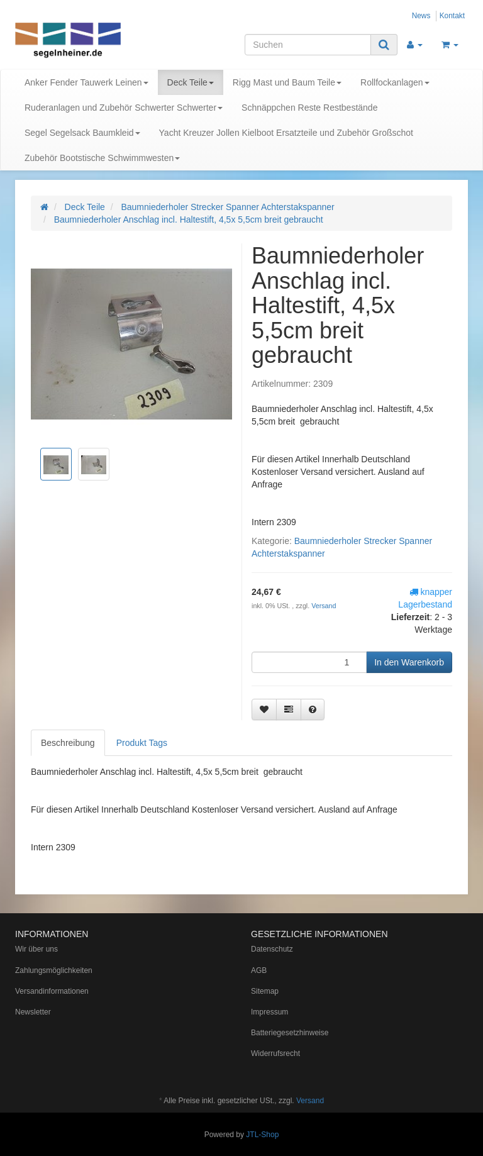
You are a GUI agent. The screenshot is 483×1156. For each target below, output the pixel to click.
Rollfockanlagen (395, 82)
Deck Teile (190, 82)
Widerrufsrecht (275, 1053)
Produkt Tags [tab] (141, 743)
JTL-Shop (262, 1134)
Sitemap (265, 991)
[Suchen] (308, 44)
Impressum (269, 1012)
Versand (323, 605)
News (421, 15)
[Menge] (309, 662)
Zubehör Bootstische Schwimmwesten (102, 158)
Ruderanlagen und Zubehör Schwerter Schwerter (124, 108)
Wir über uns (36, 949)
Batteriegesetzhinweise (289, 1032)
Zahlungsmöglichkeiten (53, 970)
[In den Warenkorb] (409, 662)
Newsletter (33, 1012)
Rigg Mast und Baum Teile (287, 82)
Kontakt (452, 15)
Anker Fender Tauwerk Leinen (86, 82)
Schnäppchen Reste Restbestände (309, 108)
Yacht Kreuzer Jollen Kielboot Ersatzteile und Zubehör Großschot (286, 133)
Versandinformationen (52, 991)
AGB (259, 970)
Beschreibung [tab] (68, 743)
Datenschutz (272, 949)
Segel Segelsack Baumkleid (82, 133)
